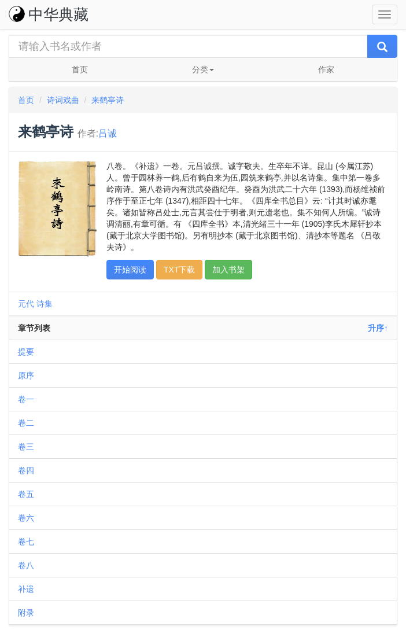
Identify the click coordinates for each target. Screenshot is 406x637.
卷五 (26, 494)
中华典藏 (48, 14)
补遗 (26, 589)
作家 (326, 69)
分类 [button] (203, 69)
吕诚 (107, 133)
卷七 (26, 541)
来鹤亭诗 (107, 100)
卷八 (26, 565)
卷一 (26, 399)
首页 (80, 69)
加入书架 (228, 269)
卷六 (26, 517)
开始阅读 (130, 269)
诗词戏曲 (63, 100)
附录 (26, 612)
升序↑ (378, 328)
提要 (26, 351)
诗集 (44, 303)
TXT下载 (179, 269)
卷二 (26, 423)
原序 (26, 375)
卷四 (26, 470)
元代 (26, 303)
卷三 (26, 446)
